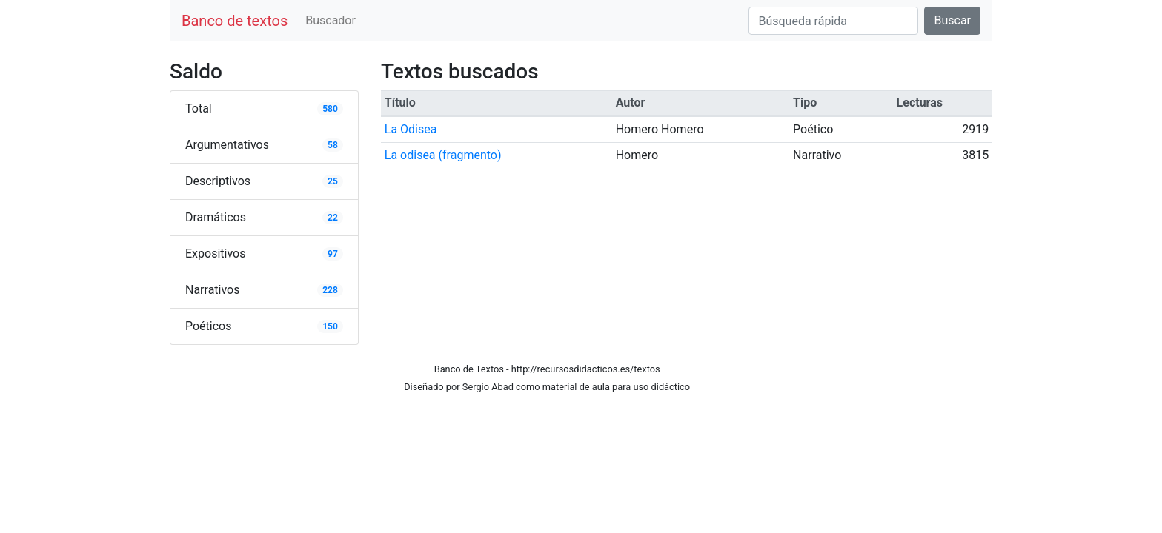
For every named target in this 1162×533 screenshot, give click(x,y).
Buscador (330, 20)
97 (333, 254)
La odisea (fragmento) (443, 155)
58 (333, 145)
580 (330, 109)
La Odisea (411, 129)
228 (330, 290)
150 (330, 326)
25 (333, 181)
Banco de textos (235, 21)
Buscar (952, 20)
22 (333, 217)
